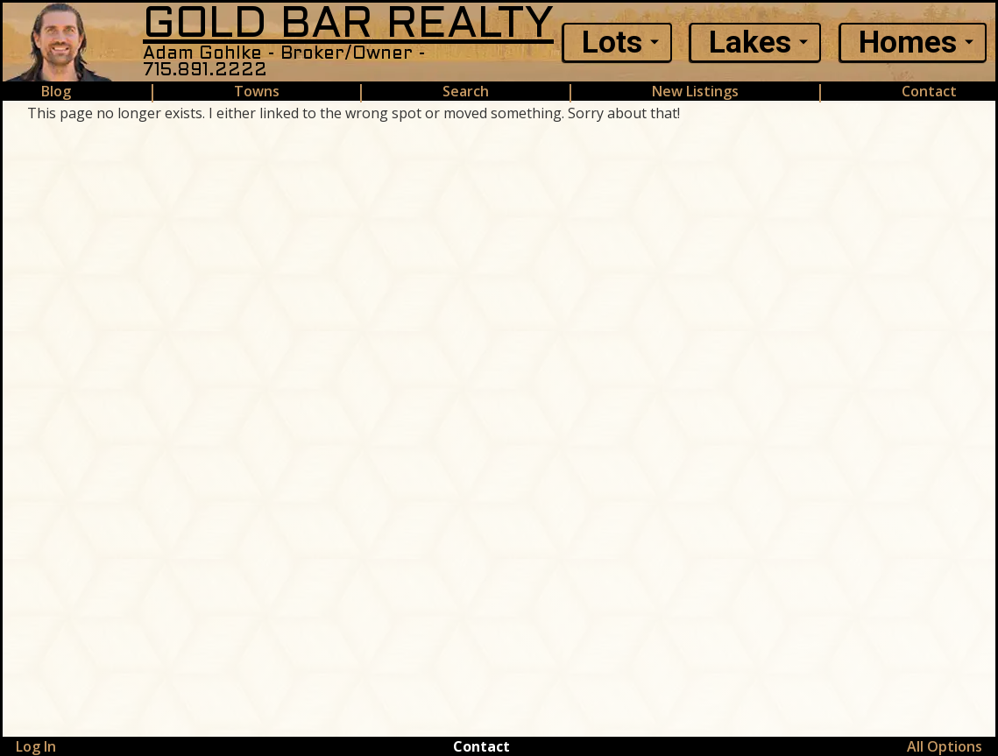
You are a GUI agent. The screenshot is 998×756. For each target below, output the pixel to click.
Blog (56, 91)
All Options (944, 746)
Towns (257, 91)
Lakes (750, 42)
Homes (908, 42)
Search (465, 91)
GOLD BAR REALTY (348, 25)
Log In (36, 746)
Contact (929, 91)
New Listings (695, 91)
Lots (612, 42)
